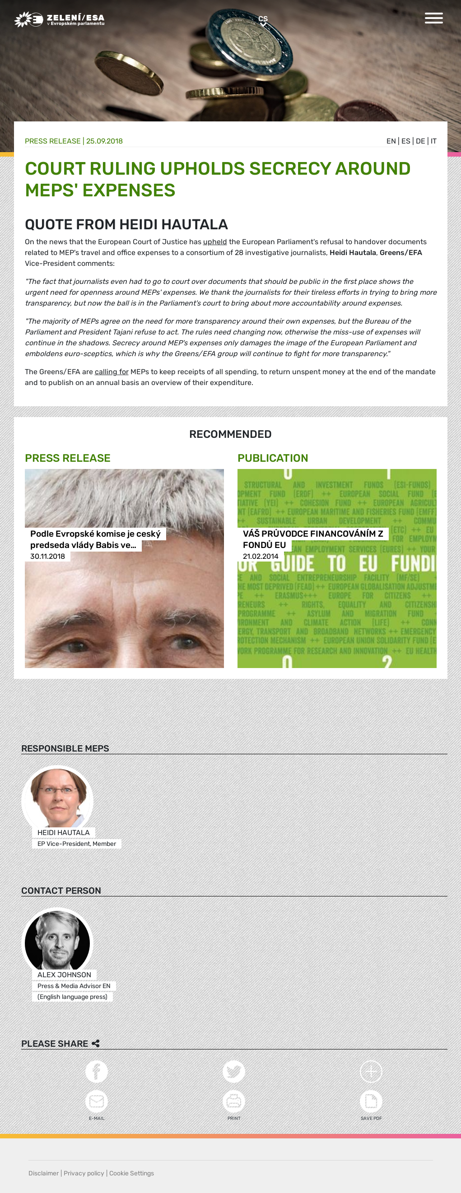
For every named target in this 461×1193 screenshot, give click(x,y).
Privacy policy (84, 1173)
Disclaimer (43, 1173)
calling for (112, 371)
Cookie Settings (131, 1173)
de (420, 141)
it (434, 141)
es (405, 141)
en (391, 141)
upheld (215, 241)
